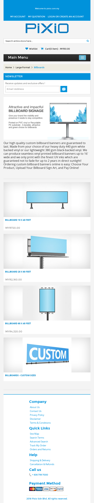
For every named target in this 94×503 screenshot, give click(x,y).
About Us (35, 407)
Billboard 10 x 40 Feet (18, 220)
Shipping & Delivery (40, 460)
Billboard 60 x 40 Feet (18, 323)
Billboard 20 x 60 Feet (18, 271)
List (13, 176)
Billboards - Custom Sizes (20, 375)
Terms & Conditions (40, 422)
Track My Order (38, 445)
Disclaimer (35, 418)
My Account (17, 16)
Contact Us (35, 411)
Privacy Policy (37, 415)
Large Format (23, 67)
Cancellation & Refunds (42, 464)
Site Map (34, 433)
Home (8, 67)
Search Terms (37, 437)
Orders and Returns (40, 449)
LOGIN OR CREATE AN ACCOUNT (66, 16)
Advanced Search (39, 441)
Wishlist (33, 49)
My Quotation (36, 16)
